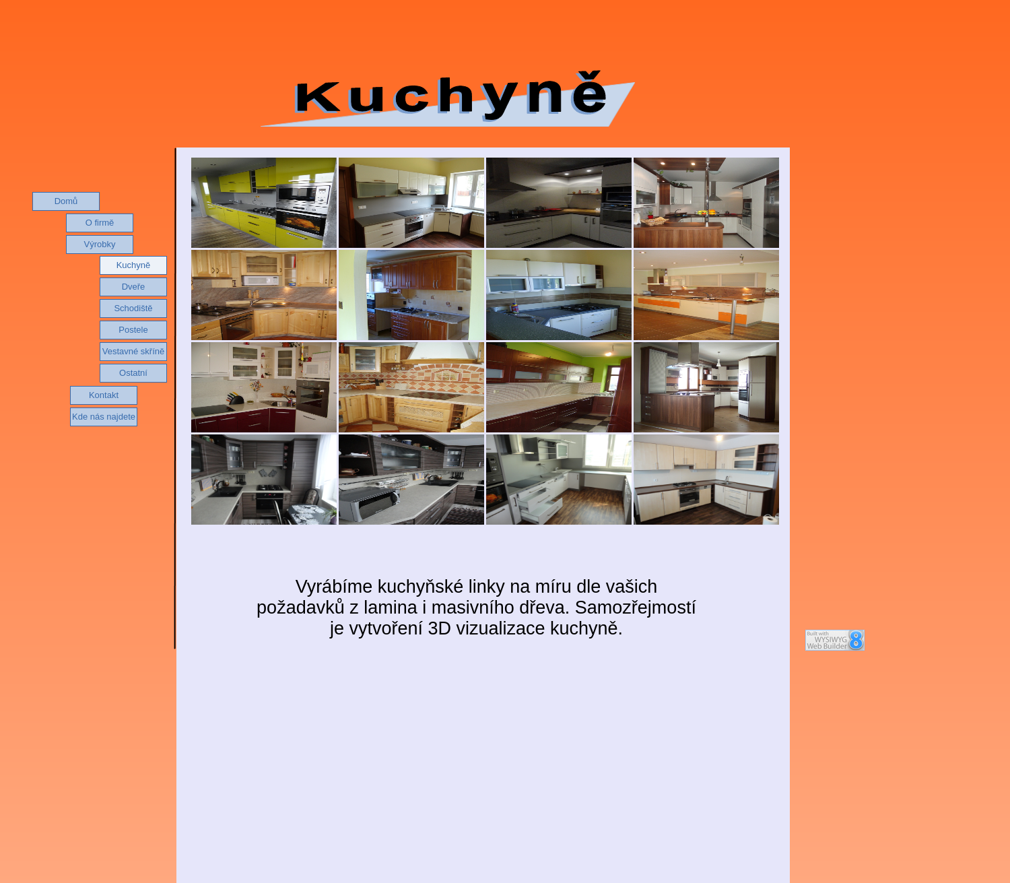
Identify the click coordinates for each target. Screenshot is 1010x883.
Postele (133, 330)
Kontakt (104, 395)
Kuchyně (133, 265)
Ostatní (133, 373)
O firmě (100, 223)
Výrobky (100, 244)
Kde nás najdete (103, 417)
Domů (66, 201)
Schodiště (133, 308)
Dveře (133, 287)
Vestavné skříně (133, 351)
